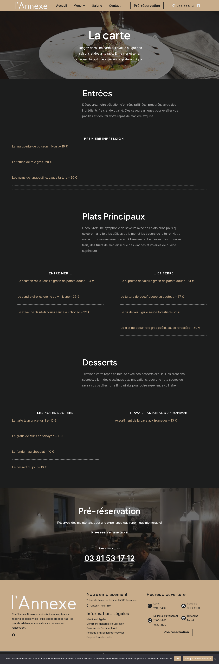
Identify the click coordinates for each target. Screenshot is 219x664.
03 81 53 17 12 (109, 558)
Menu (79, 6)
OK (177, 658)
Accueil (61, 5)
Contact (115, 5)
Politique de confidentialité (197, 658)
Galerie (97, 5)
